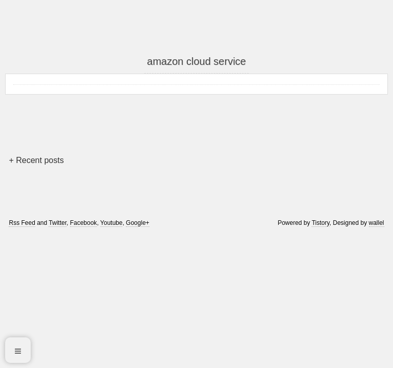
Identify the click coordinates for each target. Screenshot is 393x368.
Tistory (321, 222)
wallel (376, 222)
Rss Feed (22, 222)
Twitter (58, 222)
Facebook (83, 222)
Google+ (137, 222)
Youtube (111, 222)
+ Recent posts (36, 160)
